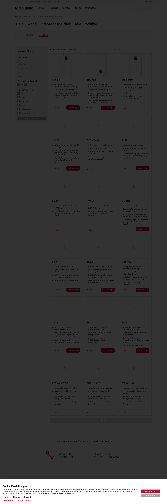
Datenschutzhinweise (24, 500)
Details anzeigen (8, 500)
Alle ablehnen (150, 495)
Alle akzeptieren (150, 491)
